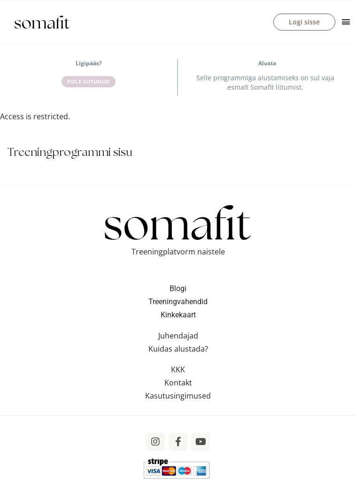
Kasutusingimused (178, 396)
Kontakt (178, 382)
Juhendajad (178, 335)
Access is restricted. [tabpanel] (35, 116)
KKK (178, 369)
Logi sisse (304, 21)
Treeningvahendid (178, 301)
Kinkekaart (178, 314)
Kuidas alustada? (178, 349)
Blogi (178, 288)
